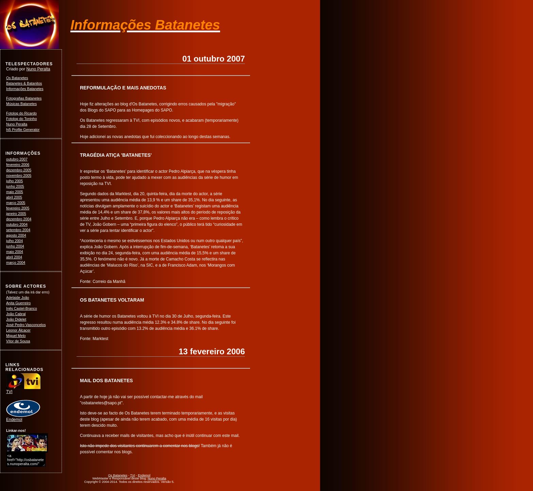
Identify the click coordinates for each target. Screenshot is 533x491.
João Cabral (16, 314)
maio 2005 (14, 192)
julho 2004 (14, 241)
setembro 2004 (18, 230)
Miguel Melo (16, 336)
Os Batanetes (17, 78)
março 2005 (15, 203)
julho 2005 (14, 181)
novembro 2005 (18, 175)
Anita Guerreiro (18, 303)
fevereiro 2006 (17, 165)
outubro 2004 (17, 224)
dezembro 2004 (18, 219)
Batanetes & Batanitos (24, 83)
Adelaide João (17, 297)
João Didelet (16, 319)
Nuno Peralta (38, 69)
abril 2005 (14, 197)
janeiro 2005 (16, 213)
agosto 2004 (16, 235)
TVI (23, 389)
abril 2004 (14, 257)
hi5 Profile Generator (22, 130)
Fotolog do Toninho (21, 119)
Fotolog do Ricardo (21, 113)
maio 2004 (14, 252)
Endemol (23, 417)
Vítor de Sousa (18, 341)
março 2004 (15, 262)
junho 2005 (15, 186)
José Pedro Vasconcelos (26, 325)
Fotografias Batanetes (23, 98)
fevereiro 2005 (17, 208)
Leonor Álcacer (18, 330)
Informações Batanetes (25, 89)
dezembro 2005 (18, 170)
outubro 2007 (17, 159)
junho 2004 (15, 246)
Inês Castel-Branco (21, 308)
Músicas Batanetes (21, 104)
